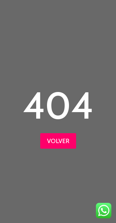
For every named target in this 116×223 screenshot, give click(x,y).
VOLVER (58, 141)
